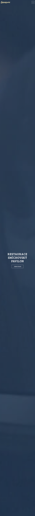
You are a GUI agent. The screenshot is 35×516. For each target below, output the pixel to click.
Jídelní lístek (17, 266)
